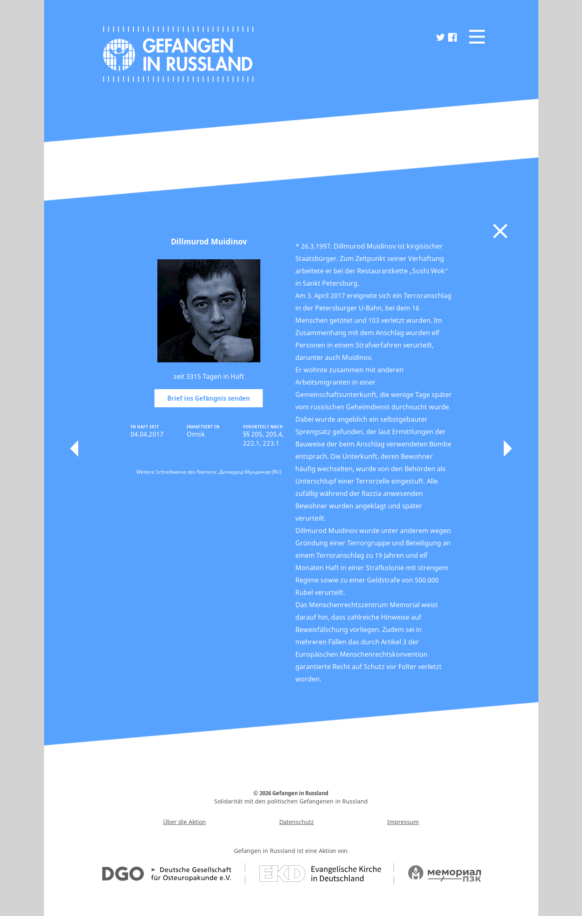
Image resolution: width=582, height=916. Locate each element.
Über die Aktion (184, 822)
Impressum (403, 822)
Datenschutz (296, 822)
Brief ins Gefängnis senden (208, 398)
